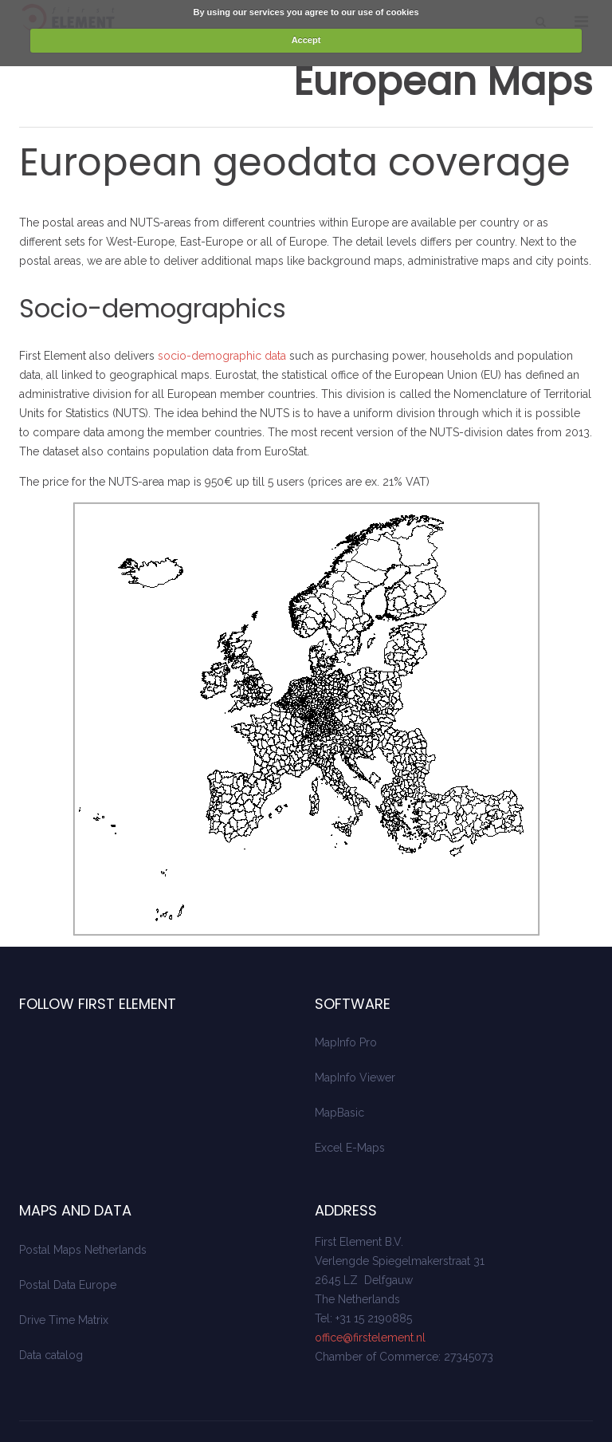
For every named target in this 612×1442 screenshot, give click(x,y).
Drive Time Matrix (63, 1278)
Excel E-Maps (350, 1106)
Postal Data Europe (67, 1243)
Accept (306, 40)
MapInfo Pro (346, 1001)
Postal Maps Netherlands (83, 1208)
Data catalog (51, 1313)
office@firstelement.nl (370, 1296)
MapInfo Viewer (355, 1036)
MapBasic (339, 1071)
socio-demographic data (222, 314)
